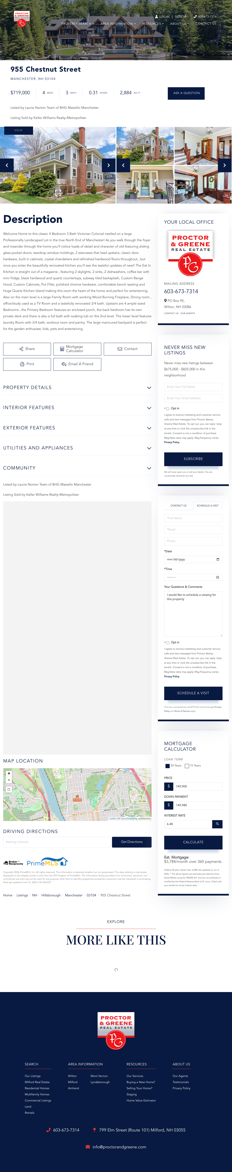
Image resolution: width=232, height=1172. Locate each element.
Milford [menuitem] (72, 1082)
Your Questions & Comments (183, 587)
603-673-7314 (181, 292)
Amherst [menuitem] (73, 1088)
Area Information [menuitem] (117, 24)
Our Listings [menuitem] (33, 1076)
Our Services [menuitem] (135, 1076)
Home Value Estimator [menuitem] (141, 1100)
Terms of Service (182, 711)
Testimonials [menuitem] (181, 1082)
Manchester (74, 895)
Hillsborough (51, 895)
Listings (22, 895)
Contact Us (171, 314)
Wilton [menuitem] (72, 1076)
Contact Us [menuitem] (206, 23)
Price (168, 778)
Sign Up (181, 17)
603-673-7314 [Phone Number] (205, 16)
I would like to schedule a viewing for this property (193, 614)
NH (34, 895)
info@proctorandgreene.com (116, 1147)
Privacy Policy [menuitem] (181, 1088)
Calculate (193, 842)
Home (7, 895)
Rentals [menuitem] (29, 1113)
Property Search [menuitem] (76, 24)
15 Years (193, 765)
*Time (168, 569)
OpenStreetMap (129, 819)
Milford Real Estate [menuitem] (37, 1082)
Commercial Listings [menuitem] (38, 1100)
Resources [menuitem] (151, 24)
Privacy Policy (171, 442)
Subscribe (193, 459)
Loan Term (173, 759)
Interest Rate (174, 815)
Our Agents (188, 314)
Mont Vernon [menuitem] (99, 1076)
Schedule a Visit (208, 506)
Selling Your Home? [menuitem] (139, 1088)
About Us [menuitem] (178, 24)
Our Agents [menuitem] (180, 1076)
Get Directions (132, 842)
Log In (162, 17)
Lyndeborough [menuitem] (100, 1082)
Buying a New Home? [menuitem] (141, 1082)
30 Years (173, 765)
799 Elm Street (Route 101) (139, 1130)
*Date (168, 551)
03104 (91, 895)
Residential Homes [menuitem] (37, 1088)
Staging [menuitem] (132, 1094)
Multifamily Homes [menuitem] (37, 1094)
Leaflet (112, 819)
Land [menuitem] (28, 1106)
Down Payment (176, 797)
